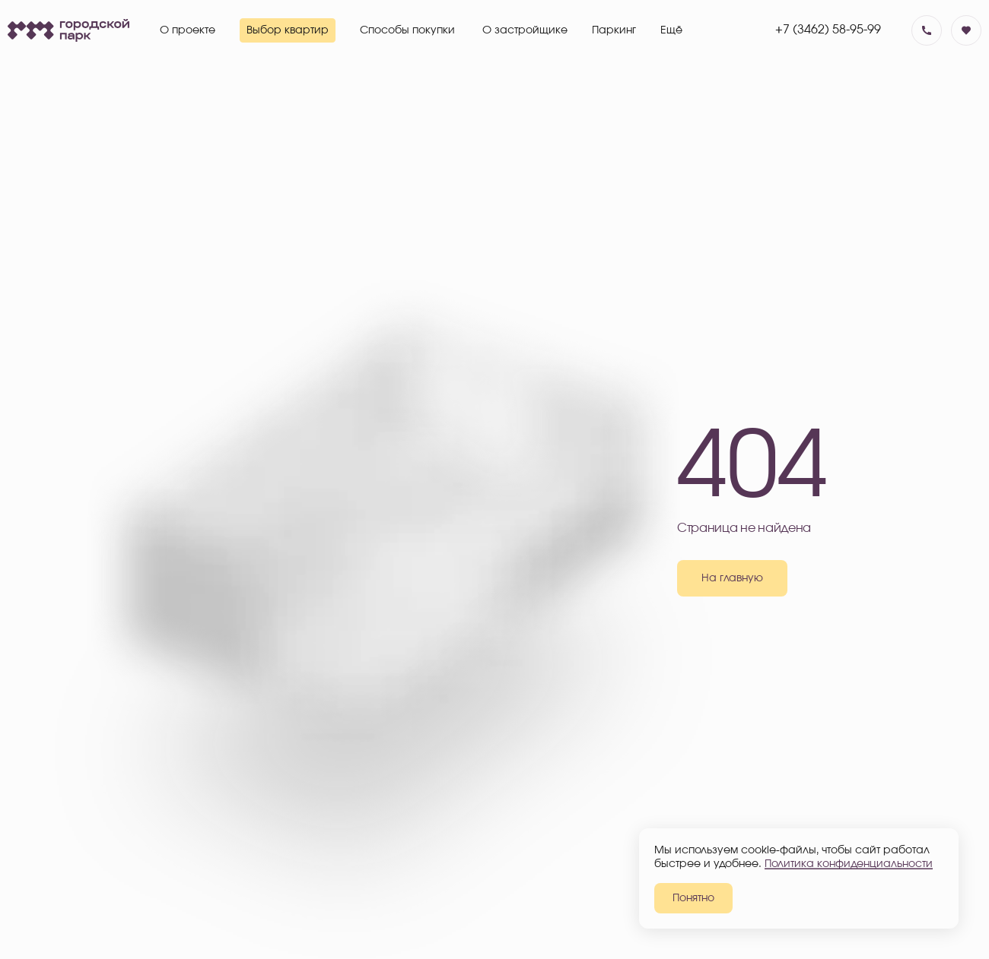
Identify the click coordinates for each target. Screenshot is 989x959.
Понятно (693, 898)
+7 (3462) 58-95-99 (828, 30)
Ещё (671, 30)
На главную (732, 578)
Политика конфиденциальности (849, 864)
